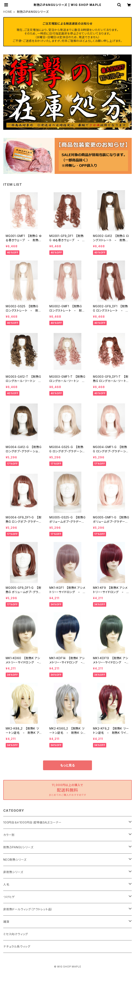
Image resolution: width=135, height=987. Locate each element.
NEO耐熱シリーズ (15, 859)
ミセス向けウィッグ (15, 934)
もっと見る (67, 765)
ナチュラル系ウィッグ (16, 946)
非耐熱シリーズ (13, 872)
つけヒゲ (9, 897)
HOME (7, 11)
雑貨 (6, 921)
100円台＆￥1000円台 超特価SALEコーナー (32, 822)
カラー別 (9, 834)
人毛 (6, 884)
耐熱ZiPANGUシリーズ (18, 847)
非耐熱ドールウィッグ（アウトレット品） (28, 909)
